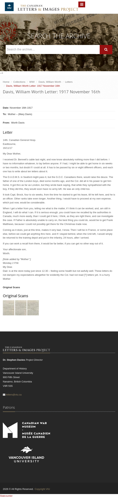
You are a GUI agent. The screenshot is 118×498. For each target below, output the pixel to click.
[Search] (106, 49)
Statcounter (6, 495)
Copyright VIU (42, 489)
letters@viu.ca (14, 394)
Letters (69, 81)
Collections (19, 81)
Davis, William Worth (50, 81)
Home (6, 81)
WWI (32, 81)
